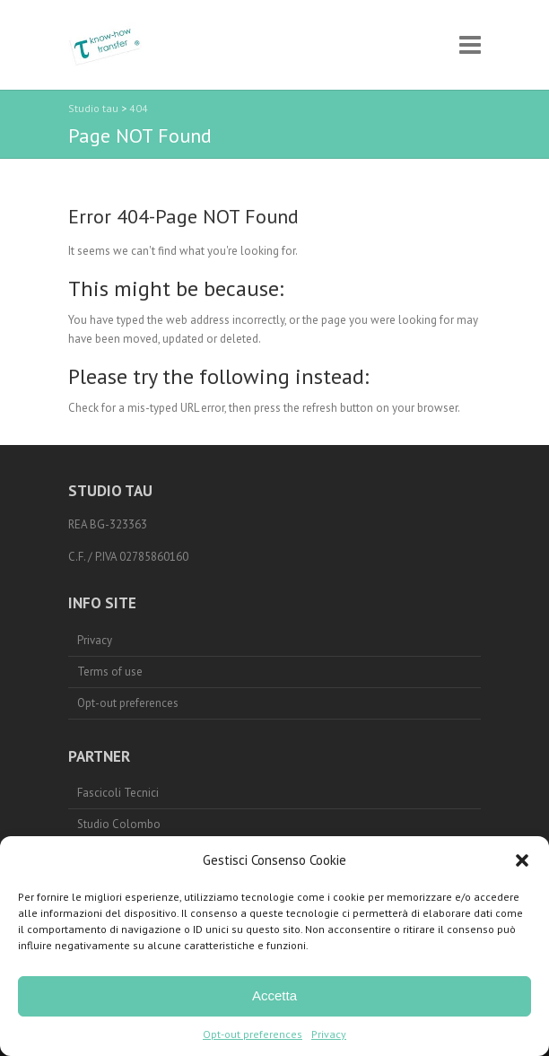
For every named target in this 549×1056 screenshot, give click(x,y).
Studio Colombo (119, 824)
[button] (522, 860)
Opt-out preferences (252, 1034)
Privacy (328, 1034)
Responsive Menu (470, 45)
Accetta (274, 995)
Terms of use (110, 671)
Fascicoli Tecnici (118, 792)
